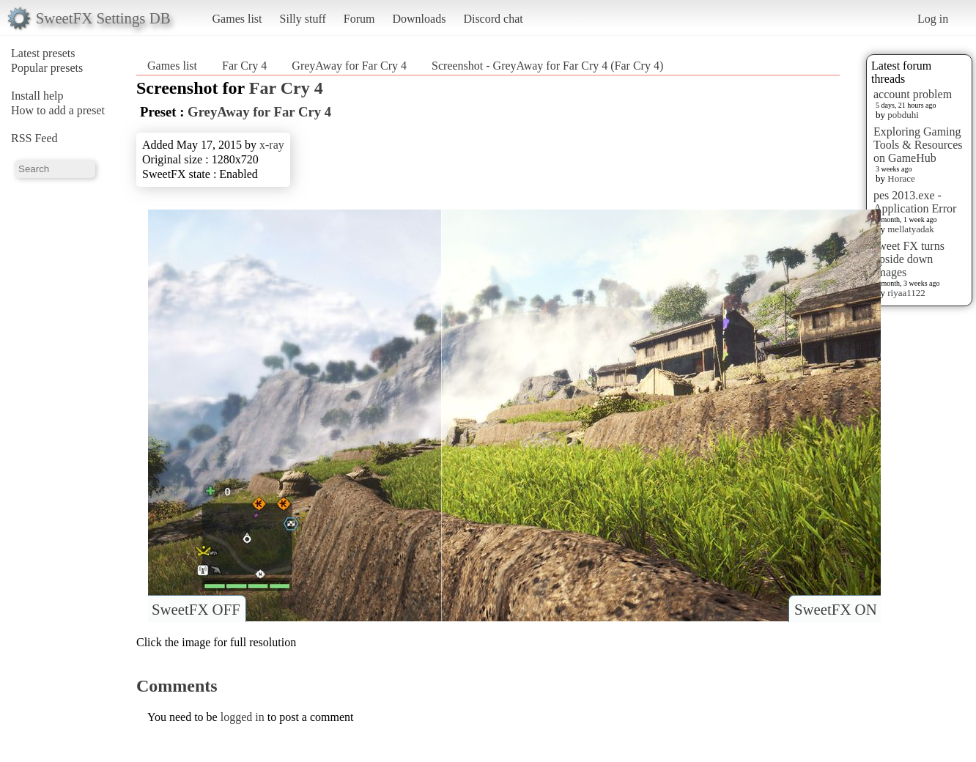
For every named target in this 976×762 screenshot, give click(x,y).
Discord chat (492, 18)
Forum (359, 18)
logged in (243, 717)
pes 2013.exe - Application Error (914, 202)
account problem (912, 94)
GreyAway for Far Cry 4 (349, 65)
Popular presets (47, 68)
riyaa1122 (906, 292)
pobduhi (903, 114)
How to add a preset (58, 110)
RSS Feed (34, 138)
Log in (932, 18)
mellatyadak (910, 228)
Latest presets (43, 53)
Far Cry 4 (244, 65)
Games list (237, 18)
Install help (37, 95)
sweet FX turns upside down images (908, 259)
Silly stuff (303, 18)
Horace (901, 178)
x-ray (271, 144)
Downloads (419, 18)
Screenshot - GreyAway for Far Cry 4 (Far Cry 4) (547, 65)
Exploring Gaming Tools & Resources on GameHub (918, 144)
